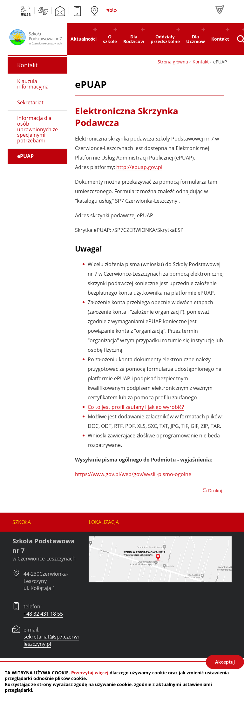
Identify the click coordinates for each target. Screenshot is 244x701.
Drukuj (212, 491)
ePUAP (25, 156)
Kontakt (201, 62)
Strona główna (173, 62)
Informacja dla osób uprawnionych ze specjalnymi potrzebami (37, 129)
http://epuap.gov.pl (139, 167)
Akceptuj (225, 662)
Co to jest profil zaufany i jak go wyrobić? (136, 406)
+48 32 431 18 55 (43, 613)
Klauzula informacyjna (33, 84)
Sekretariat (30, 102)
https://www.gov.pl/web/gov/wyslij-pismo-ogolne (133, 474)
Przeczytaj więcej (89, 673)
